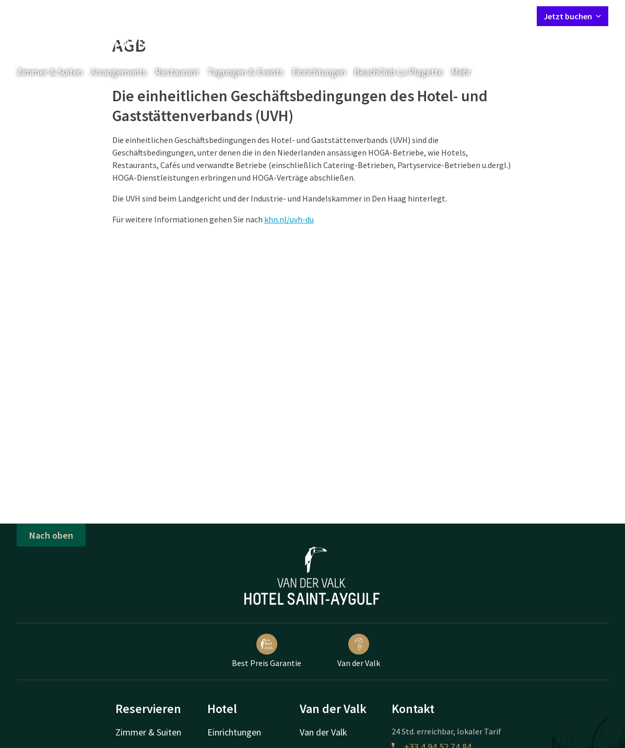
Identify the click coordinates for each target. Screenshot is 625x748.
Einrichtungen (319, 72)
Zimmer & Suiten (49, 72)
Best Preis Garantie (266, 651)
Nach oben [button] (51, 535)
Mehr (468, 72)
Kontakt (409, 15)
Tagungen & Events (245, 72)
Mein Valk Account (465, 15)
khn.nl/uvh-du (289, 219)
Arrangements (119, 72)
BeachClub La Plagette (398, 72)
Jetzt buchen (573, 16)
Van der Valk (358, 651)
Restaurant (177, 72)
